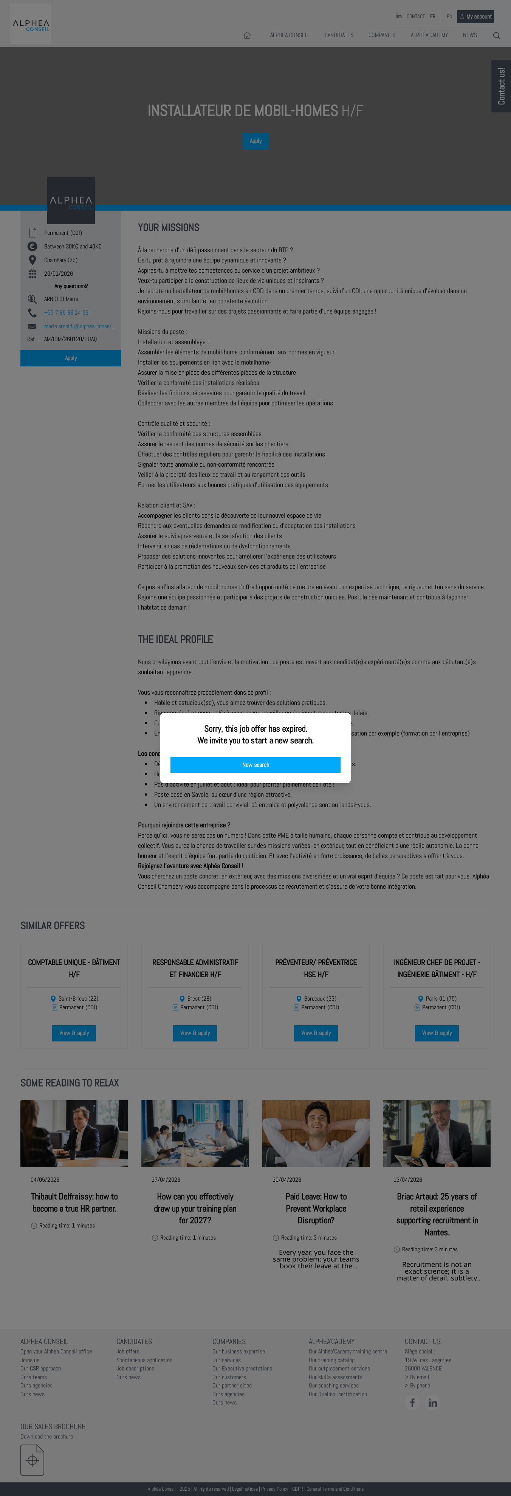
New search (255, 765)
